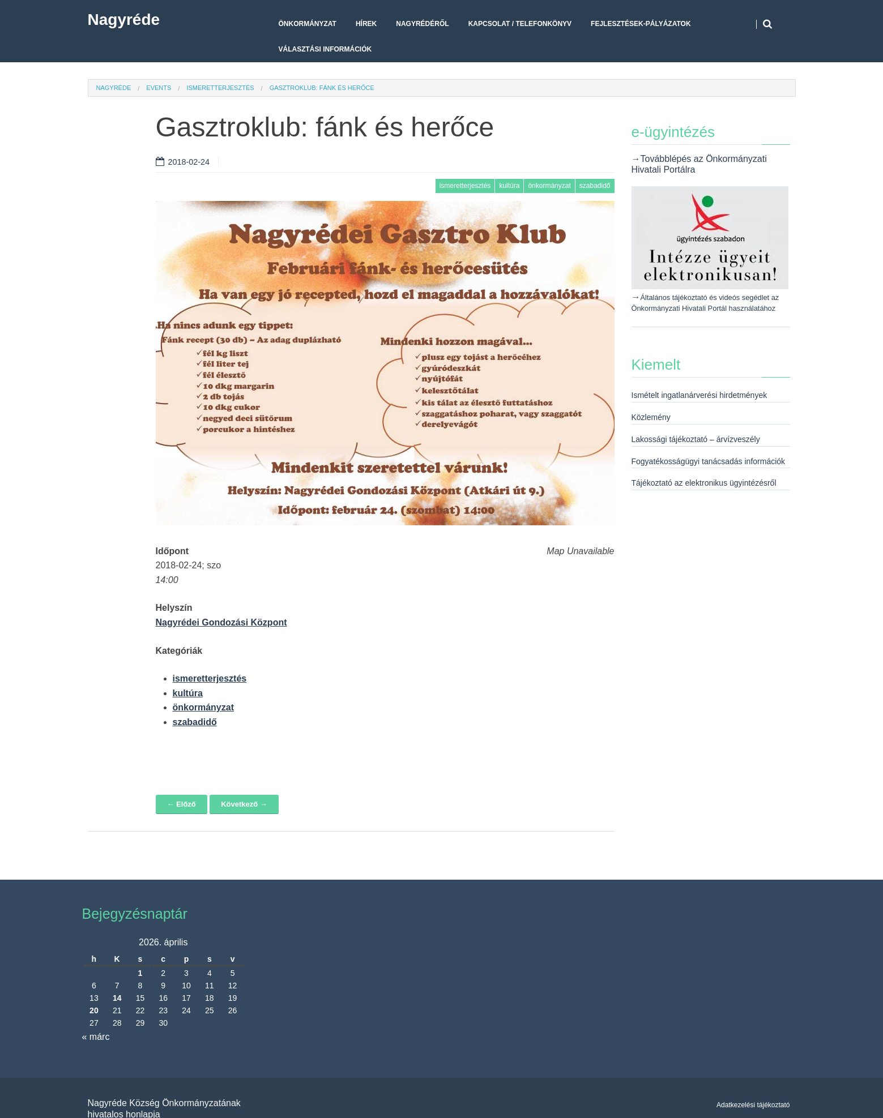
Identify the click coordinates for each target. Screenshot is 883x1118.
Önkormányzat (307, 24)
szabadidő (595, 186)
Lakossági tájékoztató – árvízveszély (696, 439)
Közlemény (651, 417)
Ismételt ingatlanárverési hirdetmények (699, 395)
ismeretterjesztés (220, 87)
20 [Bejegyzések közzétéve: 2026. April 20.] (94, 1010)
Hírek (366, 24)
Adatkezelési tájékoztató (753, 1105)
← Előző (181, 804)
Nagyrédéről (422, 24)
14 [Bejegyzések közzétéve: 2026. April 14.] (117, 998)
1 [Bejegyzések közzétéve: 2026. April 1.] (140, 973)
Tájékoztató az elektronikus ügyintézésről (704, 482)
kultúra (509, 186)
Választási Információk (325, 49)
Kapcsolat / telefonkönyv (519, 24)
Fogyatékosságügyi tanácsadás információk (709, 461)
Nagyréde (124, 19)
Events (158, 87)
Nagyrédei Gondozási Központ (221, 622)
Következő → (244, 804)
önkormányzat (549, 186)
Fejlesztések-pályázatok (640, 24)
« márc (96, 1037)
